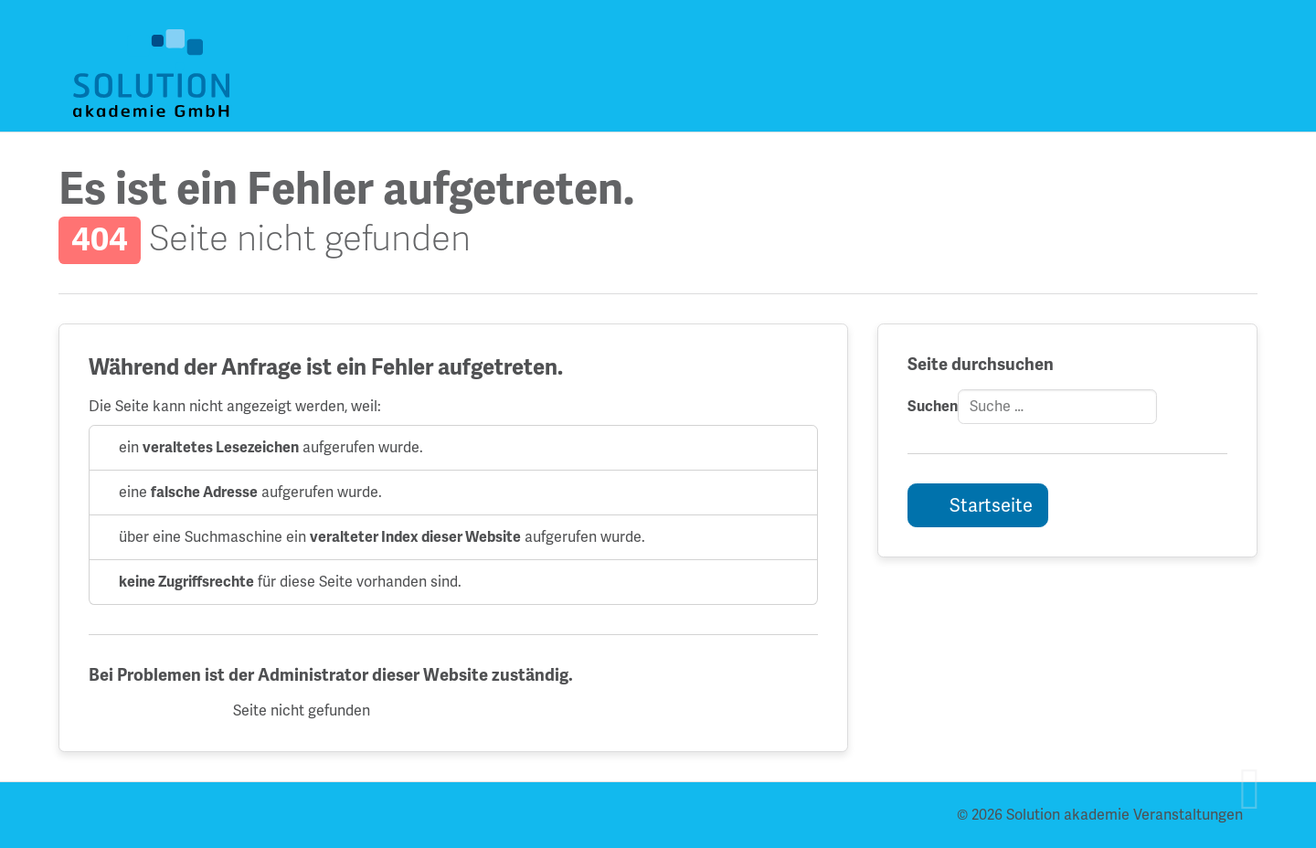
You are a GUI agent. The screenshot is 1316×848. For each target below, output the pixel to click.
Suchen (932, 407)
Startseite (989, 505)
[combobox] (1057, 406)
